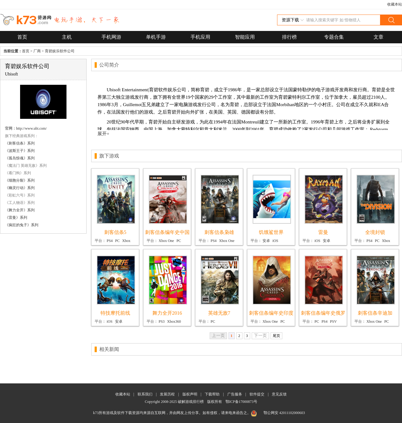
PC (117, 241)
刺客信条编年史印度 (271, 313)
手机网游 (111, 37)
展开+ (103, 133)
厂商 (37, 51)
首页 (22, 37)
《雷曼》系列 (16, 217)
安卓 (266, 241)
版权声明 (189, 394)
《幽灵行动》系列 (20, 188)
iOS (275, 241)
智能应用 (245, 37)
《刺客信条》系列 (20, 143)
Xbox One (166, 241)
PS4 (110, 241)
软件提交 (257, 394)
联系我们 (145, 394)
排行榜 (289, 37)
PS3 (162, 321)
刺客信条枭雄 (219, 232)
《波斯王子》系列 (20, 151)
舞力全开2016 (167, 313)
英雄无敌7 (219, 313)
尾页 (276, 336)
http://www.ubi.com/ (31, 128)
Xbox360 (174, 321)
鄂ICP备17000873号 (241, 401)
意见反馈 (279, 394)
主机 (67, 37)
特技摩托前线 (115, 313)
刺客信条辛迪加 (375, 313)
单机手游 (156, 37)
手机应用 (200, 37)
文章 (378, 37)
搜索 (391, 20)
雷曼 (323, 232)
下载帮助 (212, 394)
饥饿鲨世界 (271, 232)
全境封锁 (375, 232)
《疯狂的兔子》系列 (21, 225)
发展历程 (167, 394)
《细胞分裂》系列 (20, 180)
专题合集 (334, 37)
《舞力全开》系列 (20, 210)
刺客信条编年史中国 (167, 232)
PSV (333, 321)
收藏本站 (394, 4)
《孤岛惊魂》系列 (20, 158)
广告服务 (234, 394)
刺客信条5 (115, 232)
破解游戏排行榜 (191, 401)
